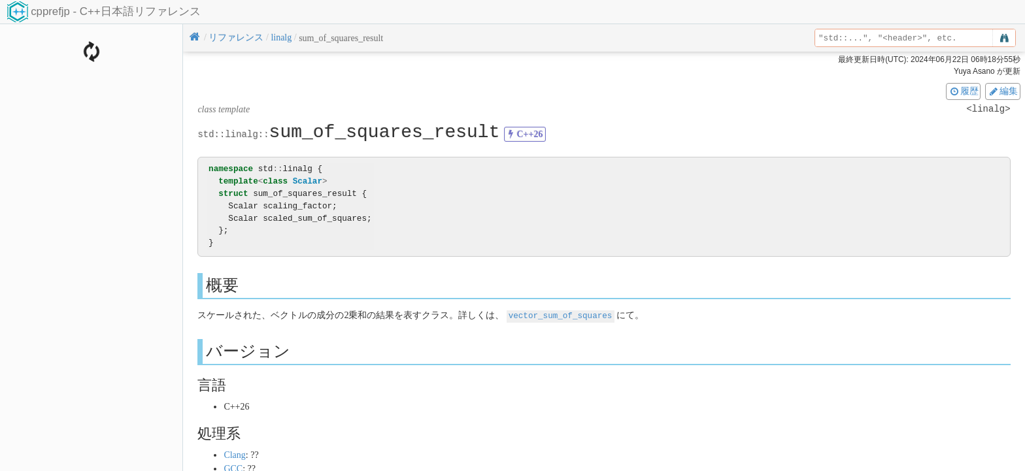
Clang (234, 454)
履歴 (964, 91)
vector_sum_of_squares (561, 315)
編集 (1003, 91)
